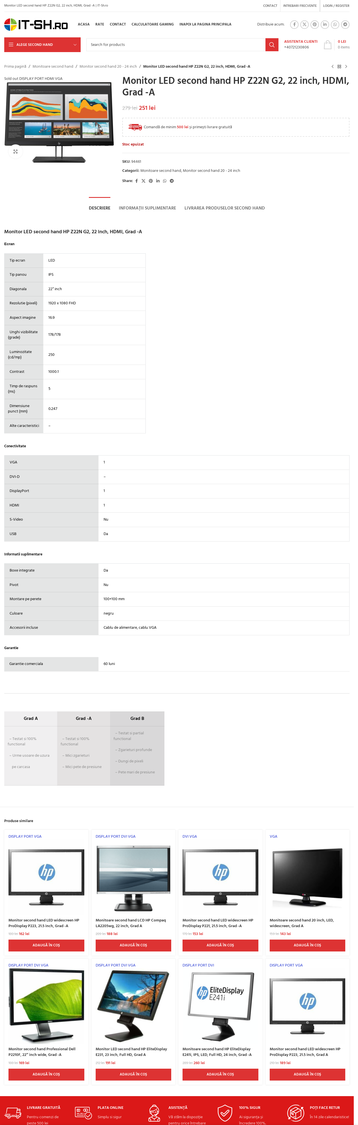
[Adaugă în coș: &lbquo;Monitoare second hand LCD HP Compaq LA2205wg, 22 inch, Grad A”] (134, 945)
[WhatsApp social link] (335, 24)
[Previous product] (332, 66)
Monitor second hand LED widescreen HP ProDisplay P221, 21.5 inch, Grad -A (218, 923)
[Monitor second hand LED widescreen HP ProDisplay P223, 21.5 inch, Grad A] (308, 1003)
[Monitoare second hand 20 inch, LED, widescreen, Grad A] (308, 874)
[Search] (182, 44)
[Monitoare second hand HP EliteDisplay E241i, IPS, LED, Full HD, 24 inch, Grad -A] (220, 1003)
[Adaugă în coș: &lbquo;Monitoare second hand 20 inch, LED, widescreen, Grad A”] (308, 945)
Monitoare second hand (53, 67)
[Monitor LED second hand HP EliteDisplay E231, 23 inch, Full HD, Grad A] (134, 1003)
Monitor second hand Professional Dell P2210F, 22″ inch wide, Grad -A (42, 1052)
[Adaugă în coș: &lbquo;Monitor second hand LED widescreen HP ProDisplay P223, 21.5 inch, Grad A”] (308, 1075)
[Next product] (346, 66)
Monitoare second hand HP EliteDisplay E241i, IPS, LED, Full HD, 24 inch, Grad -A (217, 1052)
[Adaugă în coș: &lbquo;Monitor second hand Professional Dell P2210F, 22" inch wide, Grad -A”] (46, 1075)
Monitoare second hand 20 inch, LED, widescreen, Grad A (302, 923)
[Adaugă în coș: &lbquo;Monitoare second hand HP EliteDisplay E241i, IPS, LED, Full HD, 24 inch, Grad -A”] (220, 1075)
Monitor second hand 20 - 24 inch (108, 67)
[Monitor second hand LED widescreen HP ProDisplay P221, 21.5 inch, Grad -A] (220, 874)
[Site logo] (36, 25)
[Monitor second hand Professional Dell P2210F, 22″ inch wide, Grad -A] (46, 1003)
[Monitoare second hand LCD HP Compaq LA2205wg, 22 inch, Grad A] (134, 874)
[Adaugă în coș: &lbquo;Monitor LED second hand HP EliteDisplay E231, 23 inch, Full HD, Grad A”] (134, 1075)
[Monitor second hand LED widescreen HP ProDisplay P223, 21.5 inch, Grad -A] (46, 874)
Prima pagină (15, 67)
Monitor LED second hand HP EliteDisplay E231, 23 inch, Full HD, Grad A (131, 1052)
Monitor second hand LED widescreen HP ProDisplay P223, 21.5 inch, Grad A (305, 1052)
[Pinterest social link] (314, 24)
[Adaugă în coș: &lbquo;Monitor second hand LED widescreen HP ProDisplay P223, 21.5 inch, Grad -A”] (46, 945)
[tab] (99, 208)
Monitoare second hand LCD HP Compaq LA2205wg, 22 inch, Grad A (131, 923)
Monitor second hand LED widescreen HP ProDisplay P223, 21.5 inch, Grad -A (43, 923)
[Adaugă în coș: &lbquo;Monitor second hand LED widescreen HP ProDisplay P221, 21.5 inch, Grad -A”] (220, 945)
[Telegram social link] (345, 24)
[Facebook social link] (294, 24)
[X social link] (304, 24)
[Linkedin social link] (325, 24)
